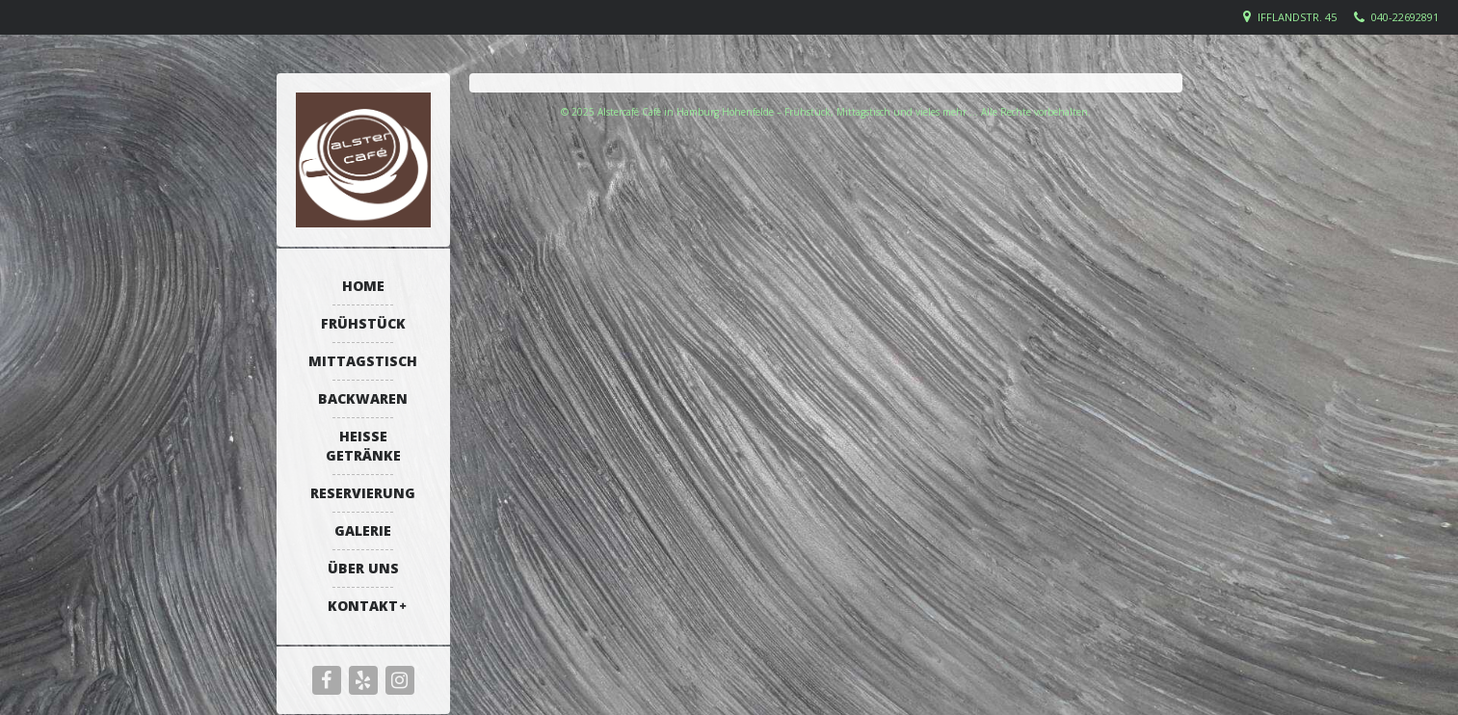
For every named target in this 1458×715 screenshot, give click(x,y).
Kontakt (363, 605)
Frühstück (363, 323)
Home (363, 286)
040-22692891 (1405, 17)
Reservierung (362, 493)
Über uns (363, 568)
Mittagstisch (362, 361)
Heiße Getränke (363, 445)
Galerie (362, 530)
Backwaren (363, 398)
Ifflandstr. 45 (1297, 17)
